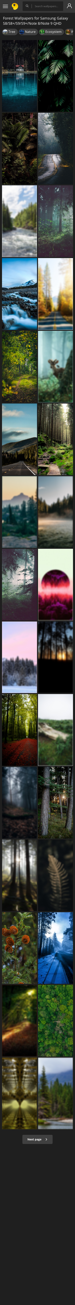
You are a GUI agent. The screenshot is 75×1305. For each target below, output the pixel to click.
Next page (37, 1139)
